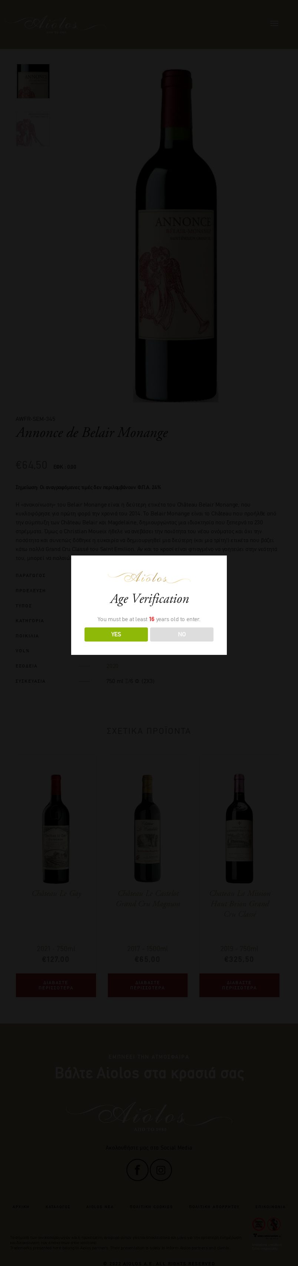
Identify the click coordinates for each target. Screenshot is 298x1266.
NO (182, 634)
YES (116, 634)
